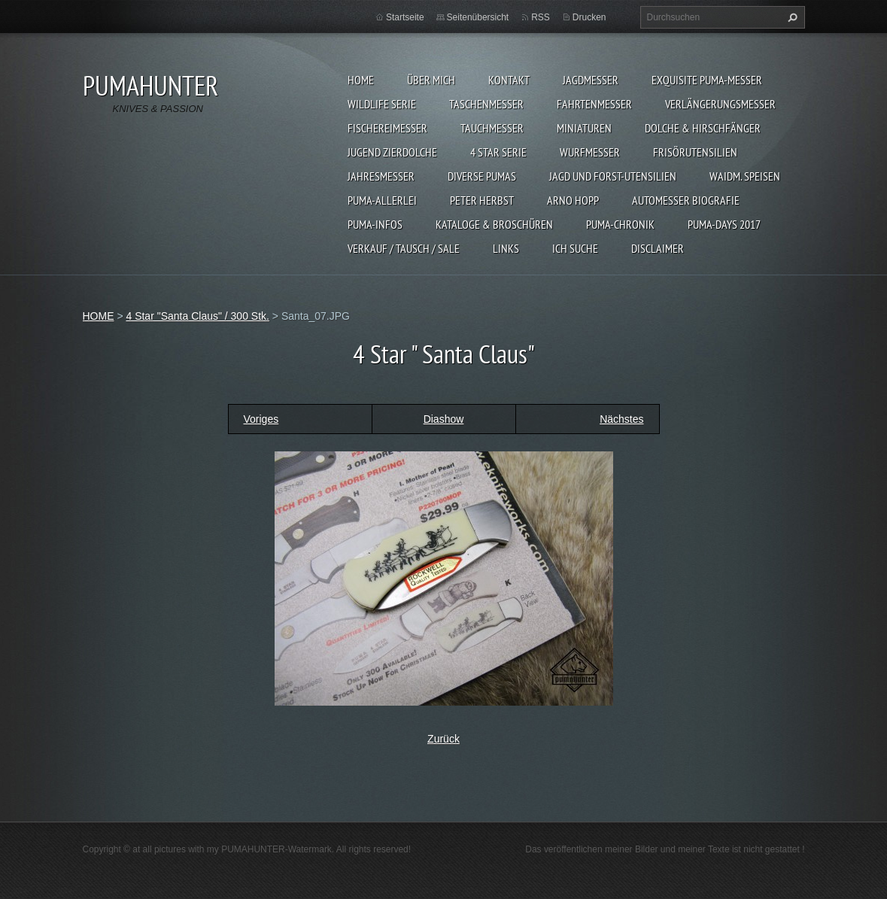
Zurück (443, 739)
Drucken (589, 17)
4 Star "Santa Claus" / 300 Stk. (197, 316)
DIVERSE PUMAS (482, 176)
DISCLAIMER (657, 248)
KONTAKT (509, 79)
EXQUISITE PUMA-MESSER (707, 79)
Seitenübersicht (478, 17)
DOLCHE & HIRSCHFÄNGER (703, 127)
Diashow (444, 419)
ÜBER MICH (431, 79)
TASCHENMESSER (486, 103)
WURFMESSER (590, 151)
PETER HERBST (482, 200)
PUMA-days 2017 (724, 224)
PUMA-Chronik (620, 224)
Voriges (261, 419)
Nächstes (621, 419)
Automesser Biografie (686, 200)
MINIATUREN (584, 127)
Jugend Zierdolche (392, 151)
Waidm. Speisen (744, 176)
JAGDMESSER (590, 79)
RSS (540, 17)
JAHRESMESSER (381, 176)
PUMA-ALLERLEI (382, 200)
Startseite (405, 17)
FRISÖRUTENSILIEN (695, 151)
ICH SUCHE (575, 248)
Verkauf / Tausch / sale (404, 248)
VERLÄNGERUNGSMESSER (720, 103)
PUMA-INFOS (375, 224)
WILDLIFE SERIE (382, 103)
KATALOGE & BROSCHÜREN (494, 224)
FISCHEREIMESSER (387, 127)
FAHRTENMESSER (594, 103)
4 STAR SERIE (498, 151)
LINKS (506, 248)
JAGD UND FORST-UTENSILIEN (612, 176)
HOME (361, 79)
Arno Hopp (573, 200)
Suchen (790, 17)
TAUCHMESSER (492, 127)
